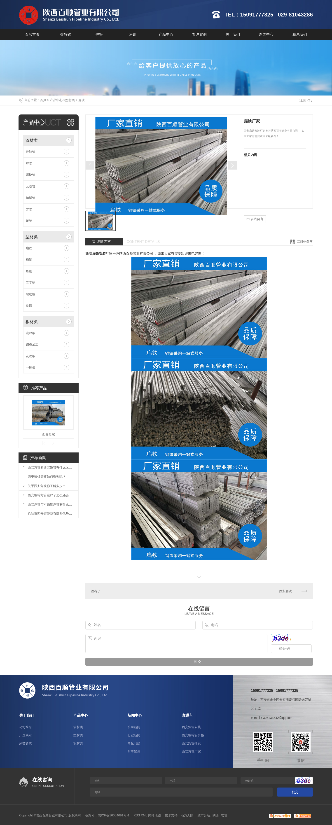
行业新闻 (134, 735)
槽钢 (29, 259)
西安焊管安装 (191, 727)
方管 (29, 209)
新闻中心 (266, 34)
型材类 (70, 100)
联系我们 (299, 34)
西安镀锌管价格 (193, 735)
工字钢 (30, 282)
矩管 (29, 221)
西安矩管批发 (191, 743)
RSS (136, 815)
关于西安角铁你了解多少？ (47, 486)
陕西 (216, 815)
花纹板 (30, 356)
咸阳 (224, 815)
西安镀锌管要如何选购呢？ (47, 476)
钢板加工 (32, 344)
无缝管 (30, 186)
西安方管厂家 (191, 751)
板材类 (32, 321)
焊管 (99, 34)
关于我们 (233, 34)
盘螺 (29, 306)
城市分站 (203, 815)
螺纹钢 (30, 294)
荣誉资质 (25, 743)
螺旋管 (30, 175)
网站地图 (154, 815)
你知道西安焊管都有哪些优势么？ (51, 513)
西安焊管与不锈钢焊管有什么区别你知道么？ (51, 504)
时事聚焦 (134, 751)
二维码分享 (305, 241)
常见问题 (134, 743)
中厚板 (30, 367)
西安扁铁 (285, 591)
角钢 (132, 34)
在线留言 (254, 219)
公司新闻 (134, 727)
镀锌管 (65, 34)
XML (144, 815)
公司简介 (25, 727)
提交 (295, 792)
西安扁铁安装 (95, 253)
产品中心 (166, 34)
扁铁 (81, 100)
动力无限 (187, 815)
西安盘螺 (48, 434)
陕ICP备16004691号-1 (113, 815)
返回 (305, 100)
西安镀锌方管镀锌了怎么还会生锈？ (51, 495)
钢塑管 (30, 198)
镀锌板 (30, 333)
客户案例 (199, 34)
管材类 (32, 140)
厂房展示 (25, 735)
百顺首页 (32, 34)
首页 (43, 100)
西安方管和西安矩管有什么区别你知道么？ (51, 467)
